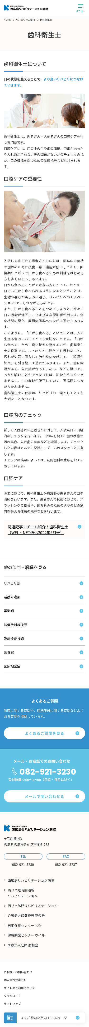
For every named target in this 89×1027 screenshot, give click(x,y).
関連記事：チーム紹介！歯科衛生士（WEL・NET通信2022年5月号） (44, 529)
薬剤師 (9, 610)
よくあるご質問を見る (52, 733)
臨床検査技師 (14, 638)
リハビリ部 (12, 583)
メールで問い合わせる (52, 796)
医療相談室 (12, 666)
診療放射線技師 (15, 624)
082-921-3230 (47, 772)
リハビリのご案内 (25, 19)
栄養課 (9, 652)
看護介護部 (12, 597)
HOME (7, 19)
